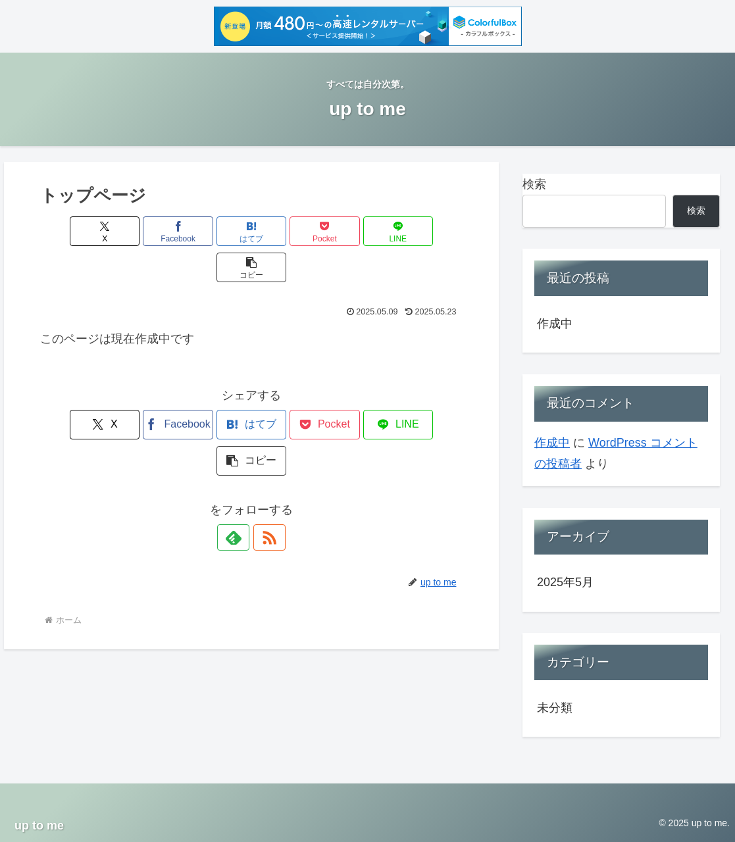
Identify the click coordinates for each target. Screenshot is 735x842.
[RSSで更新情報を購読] (266, 465)
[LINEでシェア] (358, 231)
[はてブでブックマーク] (216, 231)
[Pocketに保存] (287, 231)
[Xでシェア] (74, 231)
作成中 (554, 323)
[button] (429, 231)
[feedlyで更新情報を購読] (236, 465)
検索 (534, 184)
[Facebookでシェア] (145, 231)
